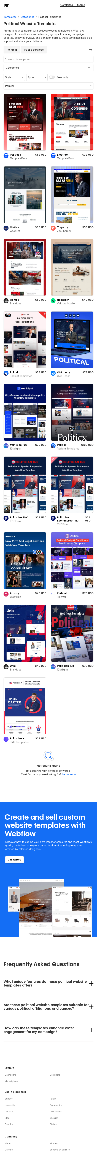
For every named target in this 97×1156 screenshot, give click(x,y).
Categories (27, 17)
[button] (48, 67)
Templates (10, 17)
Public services (34, 49)
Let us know (68, 774)
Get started (72, 5)
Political (43, 17)
